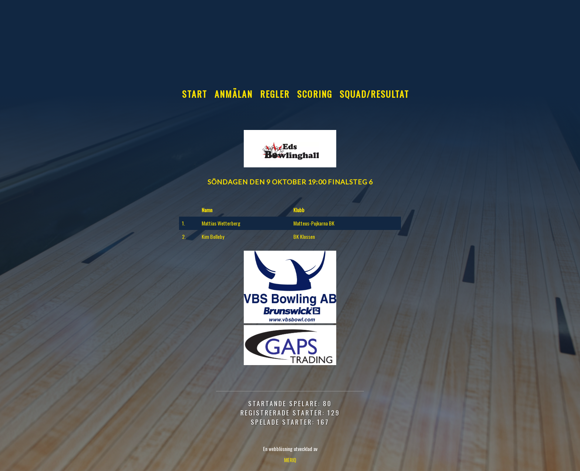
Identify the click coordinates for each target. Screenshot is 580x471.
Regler (275, 93)
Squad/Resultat (374, 93)
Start (194, 93)
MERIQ (290, 460)
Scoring (314, 93)
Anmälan (234, 93)
